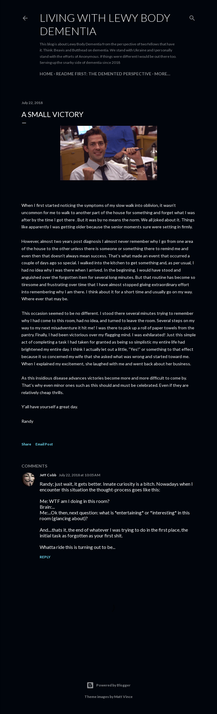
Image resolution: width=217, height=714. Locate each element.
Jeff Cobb (48, 475)
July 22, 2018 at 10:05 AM (79, 475)
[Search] (192, 17)
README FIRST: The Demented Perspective (103, 73)
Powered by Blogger (108, 685)
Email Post (44, 444)
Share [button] (26, 444)
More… (162, 73)
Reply (45, 557)
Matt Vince (123, 696)
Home (46, 73)
